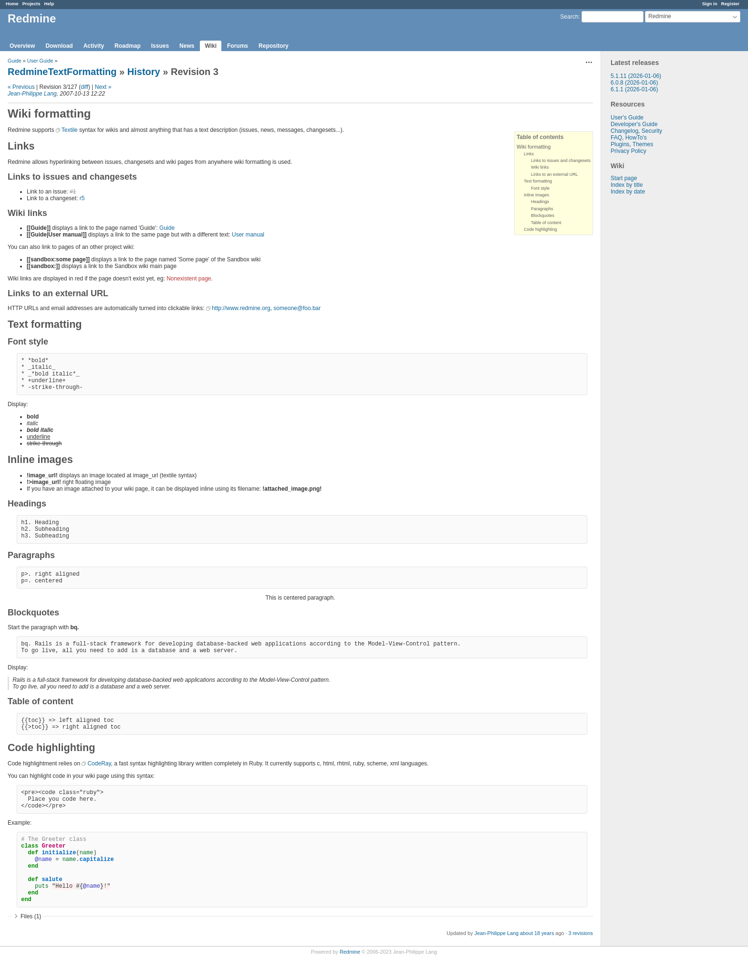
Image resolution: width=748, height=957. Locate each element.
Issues (160, 46)
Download (59, 46)
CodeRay (99, 763)
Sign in (709, 3)
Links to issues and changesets (561, 160)
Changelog (624, 131)
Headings (540, 201)
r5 (82, 198)
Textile (70, 130)
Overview (22, 46)
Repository (274, 46)
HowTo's (636, 137)
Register (730, 3)
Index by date (628, 191)
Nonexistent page (188, 278)
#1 (73, 191)
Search (569, 16)
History (143, 71)
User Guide (40, 61)
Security (652, 131)
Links (529, 153)
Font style (540, 188)
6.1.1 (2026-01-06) (634, 89)
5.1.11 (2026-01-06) (636, 76)
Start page (624, 178)
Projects (31, 3)
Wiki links (540, 167)
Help (49, 3)
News (186, 46)
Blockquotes (542, 215)
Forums (237, 46)
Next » (103, 87)
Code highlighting (540, 229)
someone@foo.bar (297, 308)
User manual (248, 234)
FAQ (616, 137)
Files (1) (31, 916)
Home (12, 3)
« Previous (21, 87)
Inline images (536, 195)
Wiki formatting (534, 147)
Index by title (627, 185)
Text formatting (538, 181)
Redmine (350, 952)
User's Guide (627, 117)
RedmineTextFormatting (62, 71)
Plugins (620, 144)
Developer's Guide (634, 124)
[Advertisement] (649, 345)
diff (84, 87)
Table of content (546, 222)
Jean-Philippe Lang (32, 93)
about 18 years (537, 933)
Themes (643, 144)
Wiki (211, 46)
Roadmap (127, 46)
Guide (14, 61)
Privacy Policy (628, 151)
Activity (93, 46)
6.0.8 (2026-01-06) (634, 82)
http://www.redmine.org (241, 308)
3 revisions (580, 933)
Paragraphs (542, 208)
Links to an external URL (554, 174)
